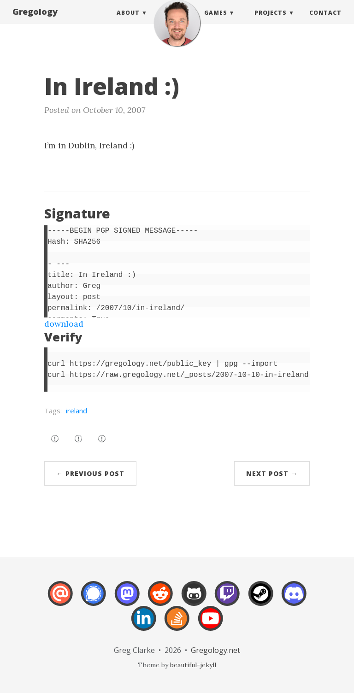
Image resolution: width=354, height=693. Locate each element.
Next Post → (272, 473)
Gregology (35, 20)
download (63, 323)
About (128, 22)
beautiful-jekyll (193, 665)
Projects (270, 22)
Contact (325, 22)
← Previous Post (90, 473)
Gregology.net (215, 650)
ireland (76, 410)
